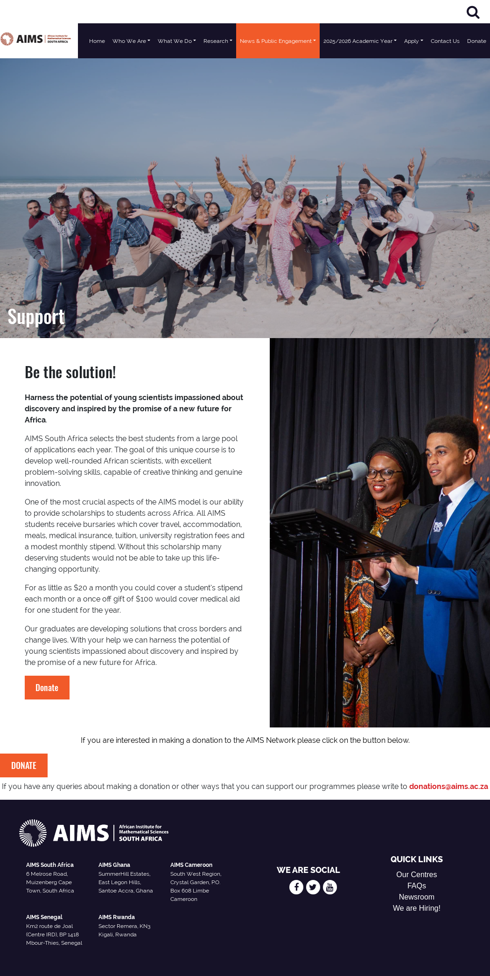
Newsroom (416, 897)
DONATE (23, 765)
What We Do (175, 41)
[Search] (473, 11)
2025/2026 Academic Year (357, 41)
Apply (411, 41)
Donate (476, 41)
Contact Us (445, 41)
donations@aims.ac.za (448, 786)
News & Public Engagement (276, 41)
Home (97, 41)
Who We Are (129, 41)
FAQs (416, 886)
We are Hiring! (417, 908)
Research (215, 41)
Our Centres (416, 875)
